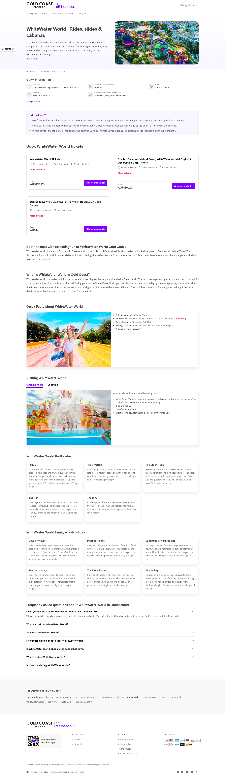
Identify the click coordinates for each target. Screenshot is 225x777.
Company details (126, 740)
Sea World (53, 702)
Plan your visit (34, 102)
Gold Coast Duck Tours (85, 698)
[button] (110, 612)
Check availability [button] (95, 183)
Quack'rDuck (106, 698)
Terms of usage (125, 749)
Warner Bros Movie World (154, 698)
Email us (79, 745)
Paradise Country (83, 702)
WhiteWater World (48, 72)
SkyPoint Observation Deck (58, 698)
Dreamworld (176, 698)
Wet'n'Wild (66, 702)
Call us (78, 740)
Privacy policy (124, 745)
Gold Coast (31, 72)
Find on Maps (181, 319)
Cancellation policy (127, 754)
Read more (32, 59)
